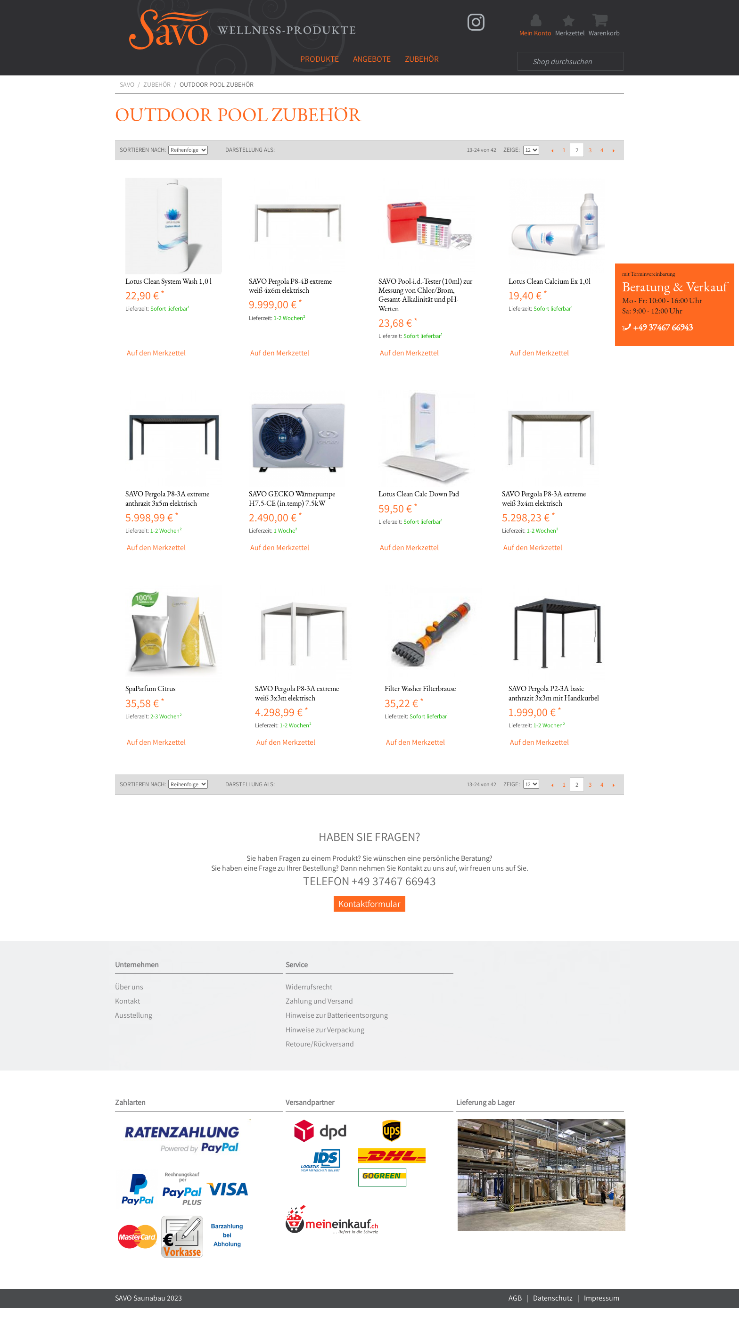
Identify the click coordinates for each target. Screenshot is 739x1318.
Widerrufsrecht (309, 987)
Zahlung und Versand (319, 1001)
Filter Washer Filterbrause (420, 688)
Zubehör (422, 58)
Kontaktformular (369, 904)
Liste (301, 150)
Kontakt (127, 1001)
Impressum (601, 1298)
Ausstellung (133, 1015)
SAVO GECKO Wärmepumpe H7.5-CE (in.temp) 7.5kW (292, 498)
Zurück (552, 150)
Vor (613, 150)
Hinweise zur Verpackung (325, 1030)
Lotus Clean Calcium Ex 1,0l (550, 281)
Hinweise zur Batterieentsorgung (337, 1015)
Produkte (319, 58)
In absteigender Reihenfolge (216, 150)
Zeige (510, 150)
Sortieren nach (142, 150)
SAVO (127, 84)
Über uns (129, 987)
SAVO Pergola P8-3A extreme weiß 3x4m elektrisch (544, 498)
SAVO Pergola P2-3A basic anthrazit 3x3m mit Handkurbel (554, 693)
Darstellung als (249, 150)
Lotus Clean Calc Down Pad (418, 494)
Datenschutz (553, 1298)
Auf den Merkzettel (156, 353)
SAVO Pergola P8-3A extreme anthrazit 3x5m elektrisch (167, 498)
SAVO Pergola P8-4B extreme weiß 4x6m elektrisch (290, 285)
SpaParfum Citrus (150, 688)
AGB (515, 1298)
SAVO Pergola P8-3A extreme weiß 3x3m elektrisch (297, 693)
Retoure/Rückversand (320, 1044)
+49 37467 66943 (657, 327)
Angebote (372, 58)
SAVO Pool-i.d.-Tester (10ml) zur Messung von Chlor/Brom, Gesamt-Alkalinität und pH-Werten (425, 294)
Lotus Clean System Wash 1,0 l (168, 281)
